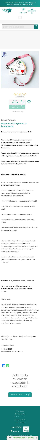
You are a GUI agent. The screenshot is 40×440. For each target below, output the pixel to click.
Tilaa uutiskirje (20, 423)
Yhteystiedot (20, 411)
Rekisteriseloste (20, 417)
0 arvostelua (20, 97)
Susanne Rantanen (8, 120)
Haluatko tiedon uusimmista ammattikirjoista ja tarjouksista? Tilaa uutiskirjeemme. (20, 3)
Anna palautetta (20, 420)
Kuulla (12, 345)
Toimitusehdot (20, 414)
